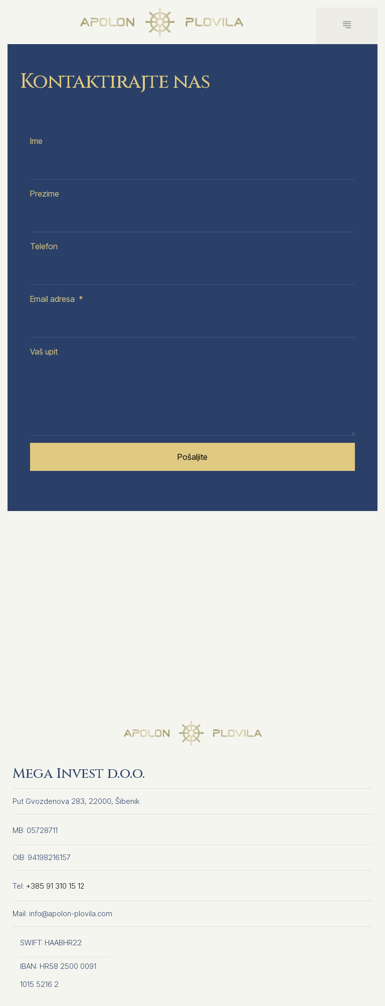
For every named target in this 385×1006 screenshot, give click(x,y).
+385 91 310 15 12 (55, 886)
